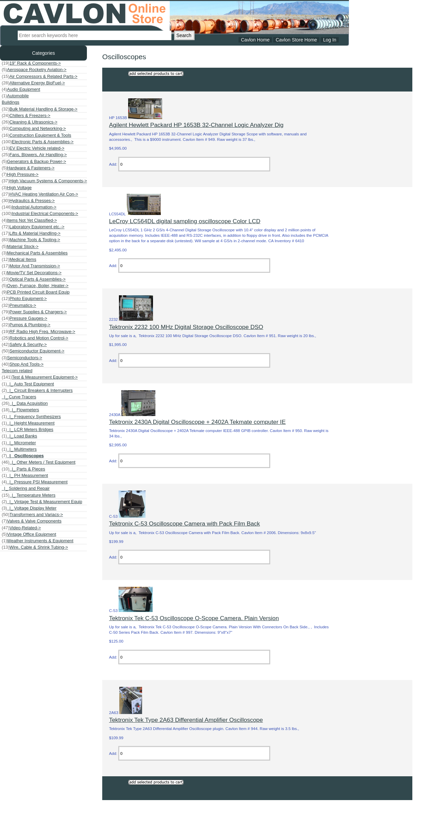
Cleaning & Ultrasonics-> (29, 122)
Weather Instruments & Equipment (37, 541)
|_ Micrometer (19, 443)
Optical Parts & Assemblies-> (33, 279)
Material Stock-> (20, 246)
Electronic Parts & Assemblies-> (38, 142)
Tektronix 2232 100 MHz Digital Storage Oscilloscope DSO (186, 327)
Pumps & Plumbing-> (26, 325)
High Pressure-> (20, 174)
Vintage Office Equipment (29, 534)
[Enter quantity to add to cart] (194, 164)
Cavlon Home (255, 40)
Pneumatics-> (19, 305)
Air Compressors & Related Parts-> (39, 76)
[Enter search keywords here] (94, 35)
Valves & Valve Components (31, 521)
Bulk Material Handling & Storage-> (39, 109)
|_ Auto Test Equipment (28, 384)
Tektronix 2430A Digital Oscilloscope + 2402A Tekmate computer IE (197, 421)
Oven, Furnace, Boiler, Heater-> (35, 285)
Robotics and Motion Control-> (35, 338)
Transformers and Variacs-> (32, 514)
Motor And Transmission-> (31, 266)
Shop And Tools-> (23, 364)
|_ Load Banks (19, 436)
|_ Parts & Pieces (23, 469)
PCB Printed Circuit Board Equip (36, 292)
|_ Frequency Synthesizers (31, 416)
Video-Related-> (21, 528)
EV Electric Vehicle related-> (33, 148)
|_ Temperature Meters (29, 495)
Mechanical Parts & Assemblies (34, 253)
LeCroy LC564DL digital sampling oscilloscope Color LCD (184, 221)
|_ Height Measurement (28, 423)
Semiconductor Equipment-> (33, 351)
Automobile (15, 96)
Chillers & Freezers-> (26, 115)
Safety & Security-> (24, 344)
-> (40, 377)
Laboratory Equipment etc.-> (33, 227)
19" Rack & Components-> (31, 63)
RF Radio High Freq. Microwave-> (38, 331)
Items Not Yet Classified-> (29, 220)
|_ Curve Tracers (19, 396)
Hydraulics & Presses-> (28, 200)
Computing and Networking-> (34, 128)
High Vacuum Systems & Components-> (44, 181)
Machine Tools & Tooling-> (31, 240)
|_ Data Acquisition (25, 403)
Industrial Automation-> (29, 207)
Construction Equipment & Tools (36, 135)
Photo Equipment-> (24, 298)
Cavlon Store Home (296, 40)
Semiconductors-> (22, 358)
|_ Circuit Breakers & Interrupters (37, 390)
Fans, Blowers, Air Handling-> (34, 154)
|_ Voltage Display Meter (29, 508)
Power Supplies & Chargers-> (34, 312)
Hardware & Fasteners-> (28, 168)
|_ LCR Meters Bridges (27, 429)
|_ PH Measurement (25, 475)
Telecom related (17, 370)
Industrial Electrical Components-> (40, 213)
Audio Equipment (21, 89)
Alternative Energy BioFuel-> (33, 83)
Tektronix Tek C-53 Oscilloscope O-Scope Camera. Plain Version (194, 618)
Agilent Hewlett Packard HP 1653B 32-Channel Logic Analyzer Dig (196, 124)
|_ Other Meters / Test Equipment (38, 462)
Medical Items (19, 259)
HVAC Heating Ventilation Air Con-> (40, 194)
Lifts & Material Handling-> (31, 233)
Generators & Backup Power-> (34, 161)
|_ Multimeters (19, 449)
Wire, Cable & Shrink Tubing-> (35, 547)
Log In (329, 40)
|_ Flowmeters (20, 410)
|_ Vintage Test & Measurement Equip (42, 501)
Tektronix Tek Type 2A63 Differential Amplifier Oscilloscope (186, 719)
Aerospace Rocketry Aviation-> (34, 69)
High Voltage (17, 187)
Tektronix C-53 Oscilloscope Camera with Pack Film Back (184, 523)
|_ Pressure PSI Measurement (34, 482)
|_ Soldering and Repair (26, 488)
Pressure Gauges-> (24, 318)
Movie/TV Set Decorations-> (31, 273)
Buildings (10, 102)
